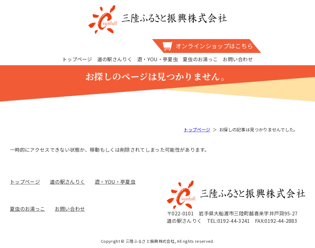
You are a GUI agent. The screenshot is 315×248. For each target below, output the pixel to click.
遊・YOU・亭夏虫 (157, 59)
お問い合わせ (238, 59)
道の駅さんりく (114, 59)
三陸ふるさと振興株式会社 (157, 19)
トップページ (77, 59)
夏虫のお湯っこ (200, 59)
